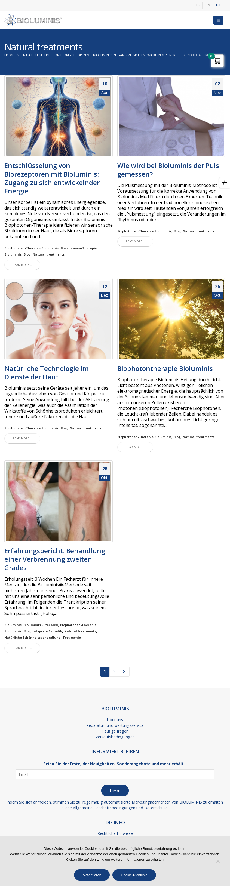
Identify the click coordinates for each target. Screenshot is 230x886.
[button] (218, 20)
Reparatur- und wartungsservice (115, 725)
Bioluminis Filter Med (41, 625)
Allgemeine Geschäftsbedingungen (104, 807)
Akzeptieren (91, 875)
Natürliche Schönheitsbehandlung (32, 637)
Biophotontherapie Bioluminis (165, 368)
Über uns (115, 719)
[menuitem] (197, 5)
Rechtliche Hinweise (115, 833)
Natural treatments (49, 254)
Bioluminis (13, 625)
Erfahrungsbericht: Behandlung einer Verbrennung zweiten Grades (54, 559)
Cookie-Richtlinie (134, 875)
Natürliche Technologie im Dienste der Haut (46, 372)
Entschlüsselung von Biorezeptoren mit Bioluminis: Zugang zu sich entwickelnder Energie (52, 178)
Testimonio (72, 637)
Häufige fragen (115, 731)
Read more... (22, 265)
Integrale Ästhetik (47, 631)
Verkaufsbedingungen (115, 736)
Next (124, 672)
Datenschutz (155, 807)
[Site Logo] (33, 20)
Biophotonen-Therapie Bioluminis (31, 248)
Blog (27, 254)
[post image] (58, 116)
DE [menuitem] (218, 5)
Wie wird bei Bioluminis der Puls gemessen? (168, 169)
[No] (218, 861)
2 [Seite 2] (114, 672)
